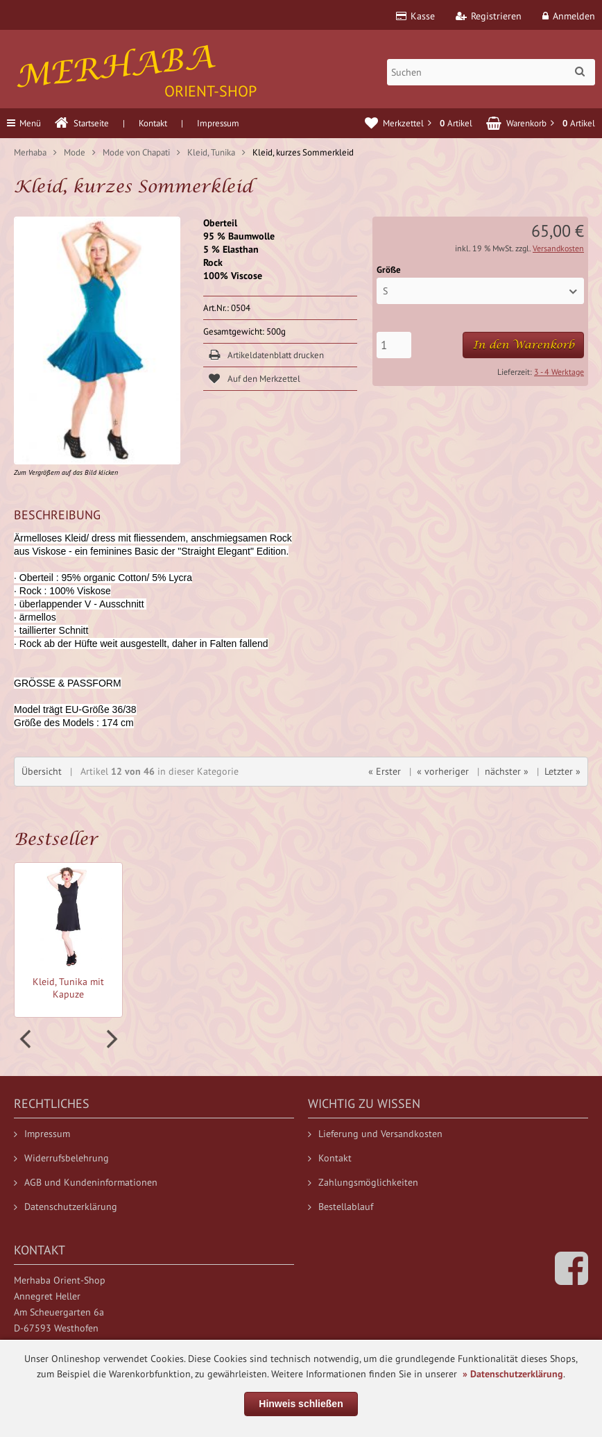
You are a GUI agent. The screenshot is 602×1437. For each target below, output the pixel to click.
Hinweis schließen (301, 1403)
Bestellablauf (340, 1206)
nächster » (506, 771)
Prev (27, 1039)
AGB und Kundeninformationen (85, 1182)
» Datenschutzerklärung (513, 1374)
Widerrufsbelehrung (61, 1158)
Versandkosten (558, 248)
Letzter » (562, 771)
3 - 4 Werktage (559, 372)
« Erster (384, 771)
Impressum (218, 123)
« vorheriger (443, 771)
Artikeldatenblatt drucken (275, 355)
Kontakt (153, 123)
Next (110, 1039)
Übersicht (42, 771)
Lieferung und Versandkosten (375, 1133)
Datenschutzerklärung (65, 1206)
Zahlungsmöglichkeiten (363, 1182)
